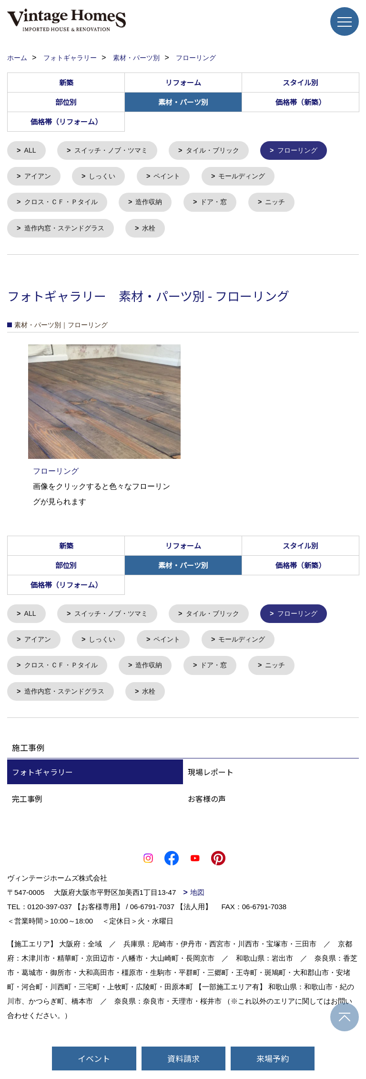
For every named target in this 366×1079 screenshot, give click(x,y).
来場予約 (272, 1058)
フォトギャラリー (42, 778)
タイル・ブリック (221, 151)
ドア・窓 (223, 204)
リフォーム (183, 82)
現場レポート (211, 778)
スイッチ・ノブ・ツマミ (115, 151)
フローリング (310, 151)
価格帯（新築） (300, 102)
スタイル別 (300, 82)
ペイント (173, 178)
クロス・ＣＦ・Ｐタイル (64, 204)
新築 (66, 82)
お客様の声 (207, 805)
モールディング (251, 178)
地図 (197, 899)
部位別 (66, 102)
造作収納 (156, 204)
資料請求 (183, 1058)
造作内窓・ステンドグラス (68, 231)
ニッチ (286, 204)
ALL (31, 151)
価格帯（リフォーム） (66, 121)
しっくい (106, 178)
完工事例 (27, 805)
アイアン (39, 178)
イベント (94, 1058)
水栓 (156, 231)
